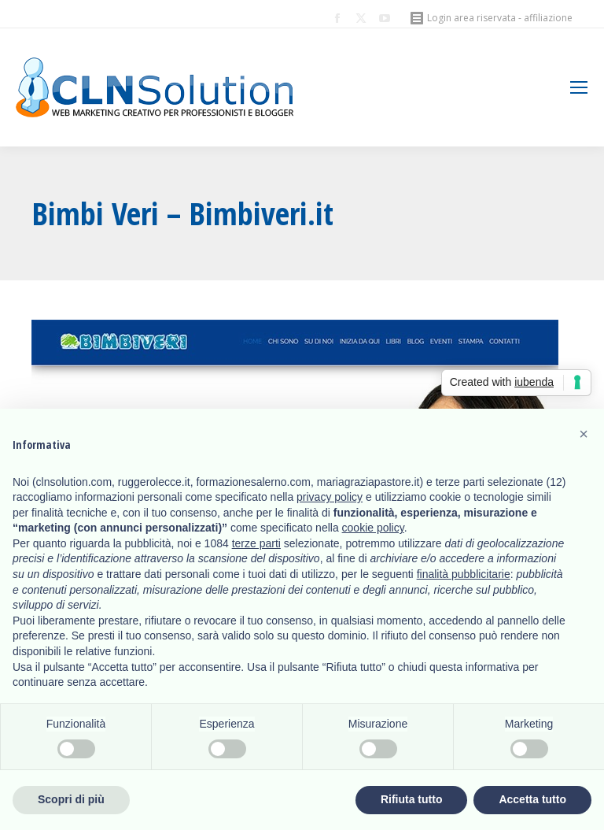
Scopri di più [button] (71, 799)
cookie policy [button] (373, 527)
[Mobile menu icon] (578, 87)
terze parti (256, 543)
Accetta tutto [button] (532, 799)
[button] (583, 433)
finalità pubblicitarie (463, 574)
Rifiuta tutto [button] (412, 799)
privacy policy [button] (329, 497)
